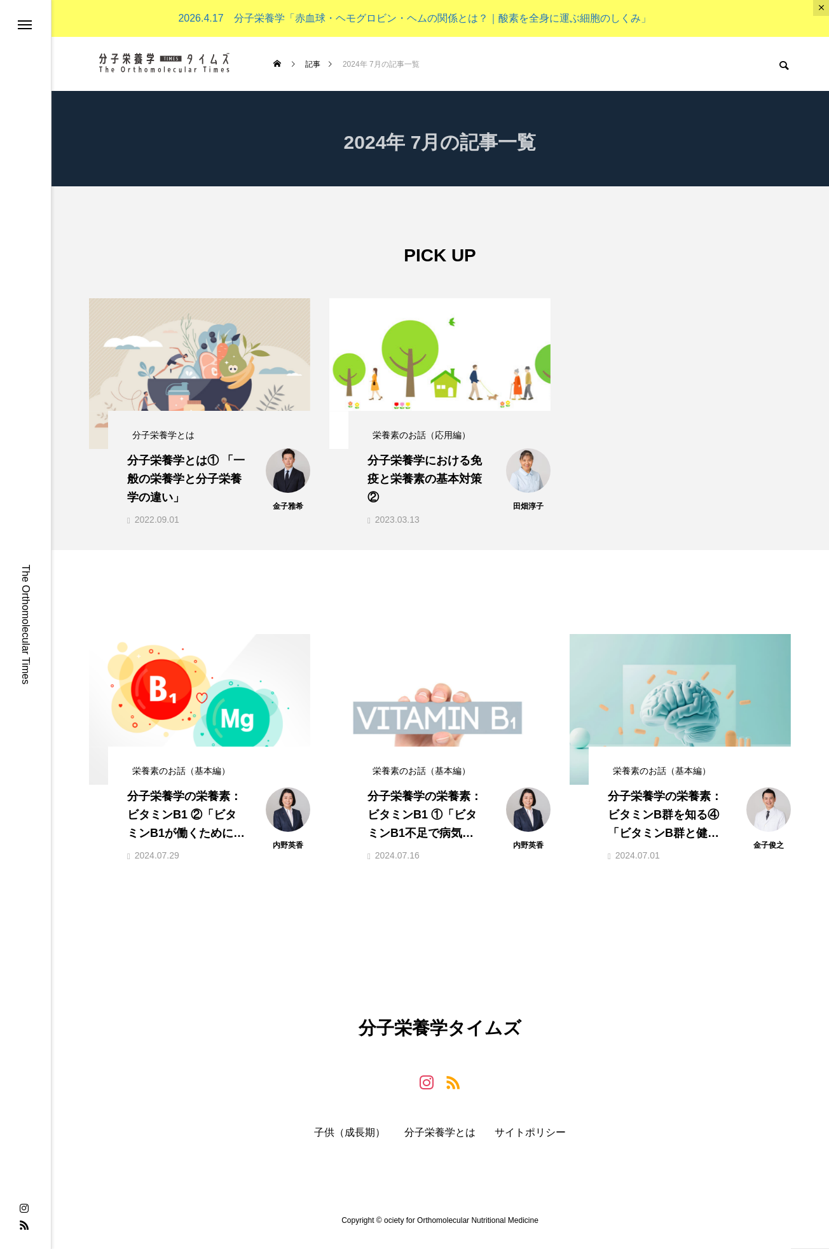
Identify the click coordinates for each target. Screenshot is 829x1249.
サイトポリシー (530, 1142)
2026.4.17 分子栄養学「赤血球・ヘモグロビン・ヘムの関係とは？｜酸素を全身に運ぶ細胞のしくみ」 (414, 18)
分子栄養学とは (440, 1142)
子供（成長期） (349, 1142)
